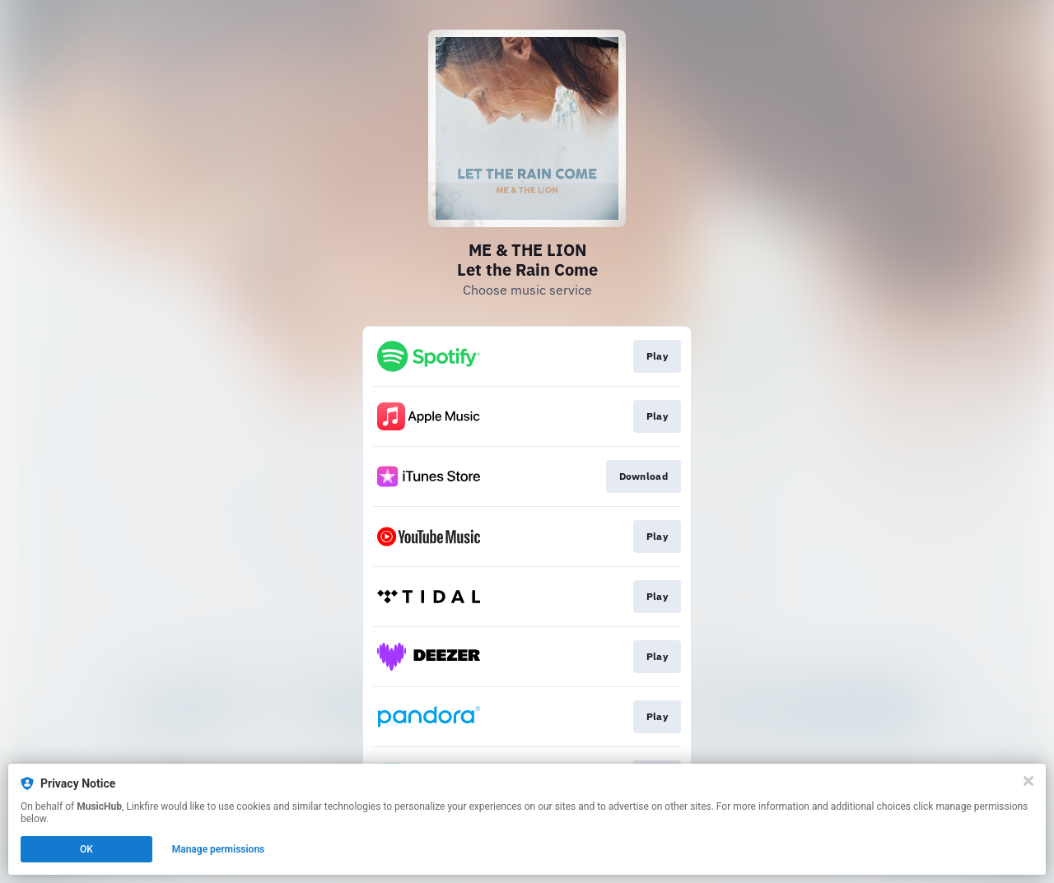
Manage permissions (218, 849)
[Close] (1028, 781)
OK (86, 849)
